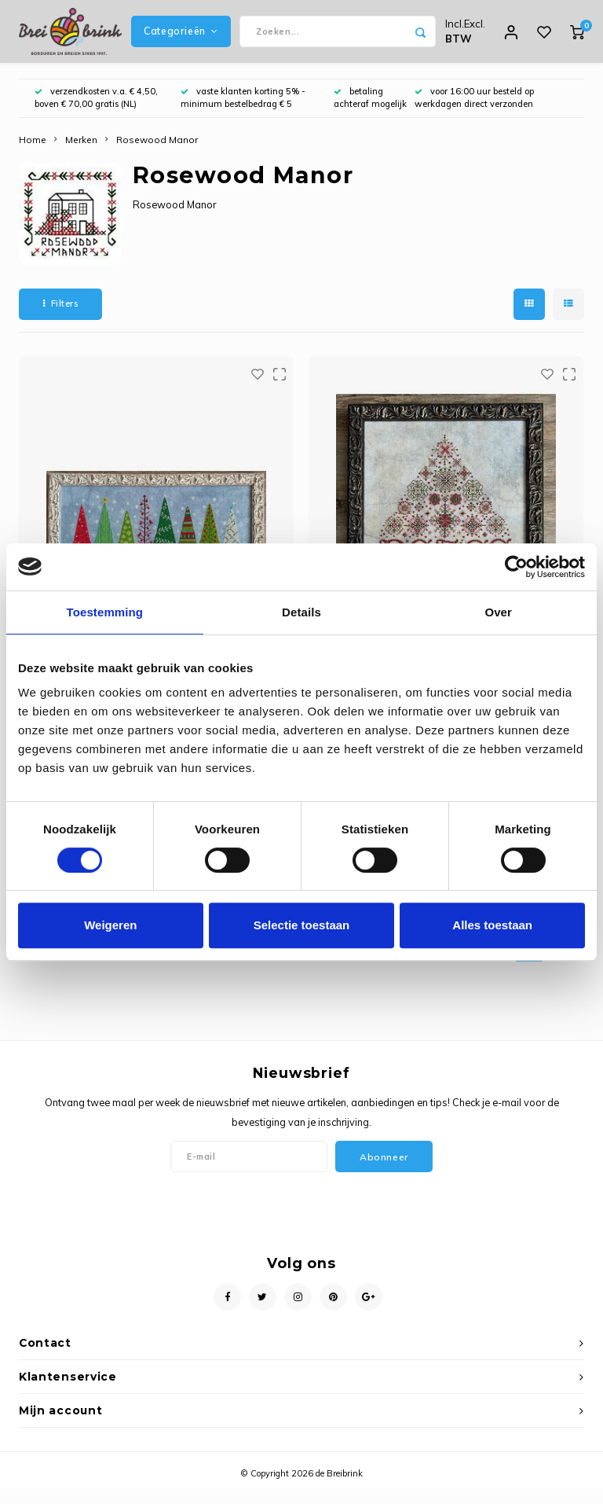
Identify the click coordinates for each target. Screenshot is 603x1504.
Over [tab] (498, 612)
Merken (81, 155)
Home (32, 155)
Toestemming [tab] (105, 612)
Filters (60, 319)
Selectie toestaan (302, 925)
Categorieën (180, 39)
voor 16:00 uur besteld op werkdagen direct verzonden (474, 113)
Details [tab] (301, 612)
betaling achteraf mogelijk (370, 113)
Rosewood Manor (157, 155)
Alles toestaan (492, 925)
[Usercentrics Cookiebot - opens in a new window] (516, 567)
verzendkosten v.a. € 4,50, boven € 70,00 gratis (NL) (96, 113)
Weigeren (110, 925)
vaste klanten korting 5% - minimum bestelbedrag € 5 (243, 113)
